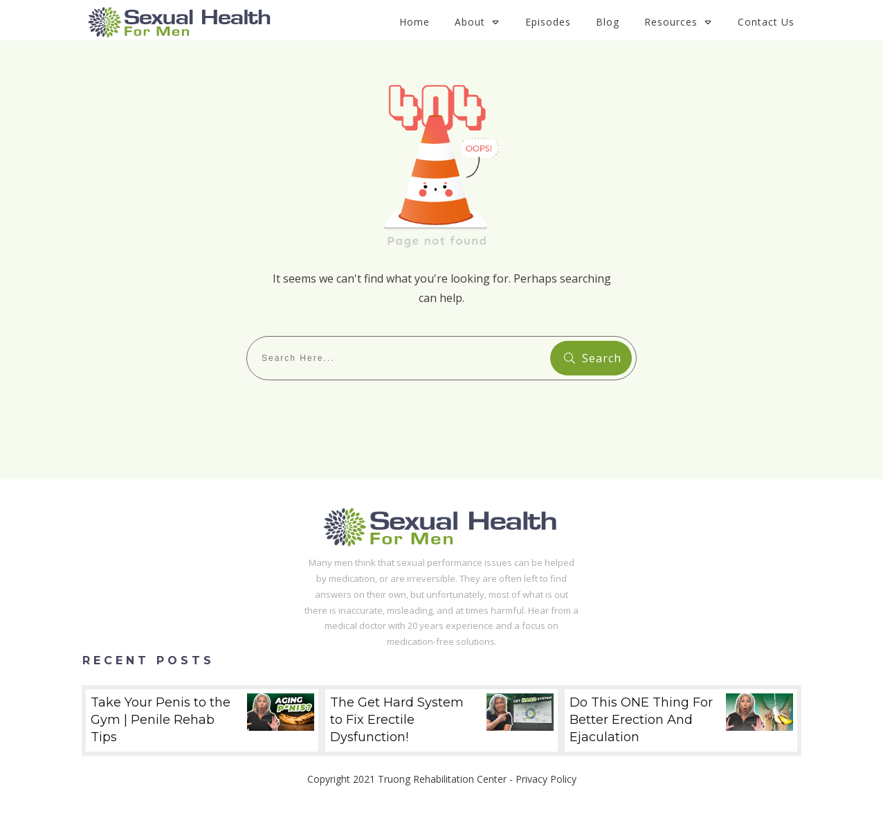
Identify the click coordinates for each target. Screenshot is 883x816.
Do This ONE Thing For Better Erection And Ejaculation (681, 720)
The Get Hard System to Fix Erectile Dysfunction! (441, 720)
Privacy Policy (546, 779)
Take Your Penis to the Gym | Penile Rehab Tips (202, 720)
